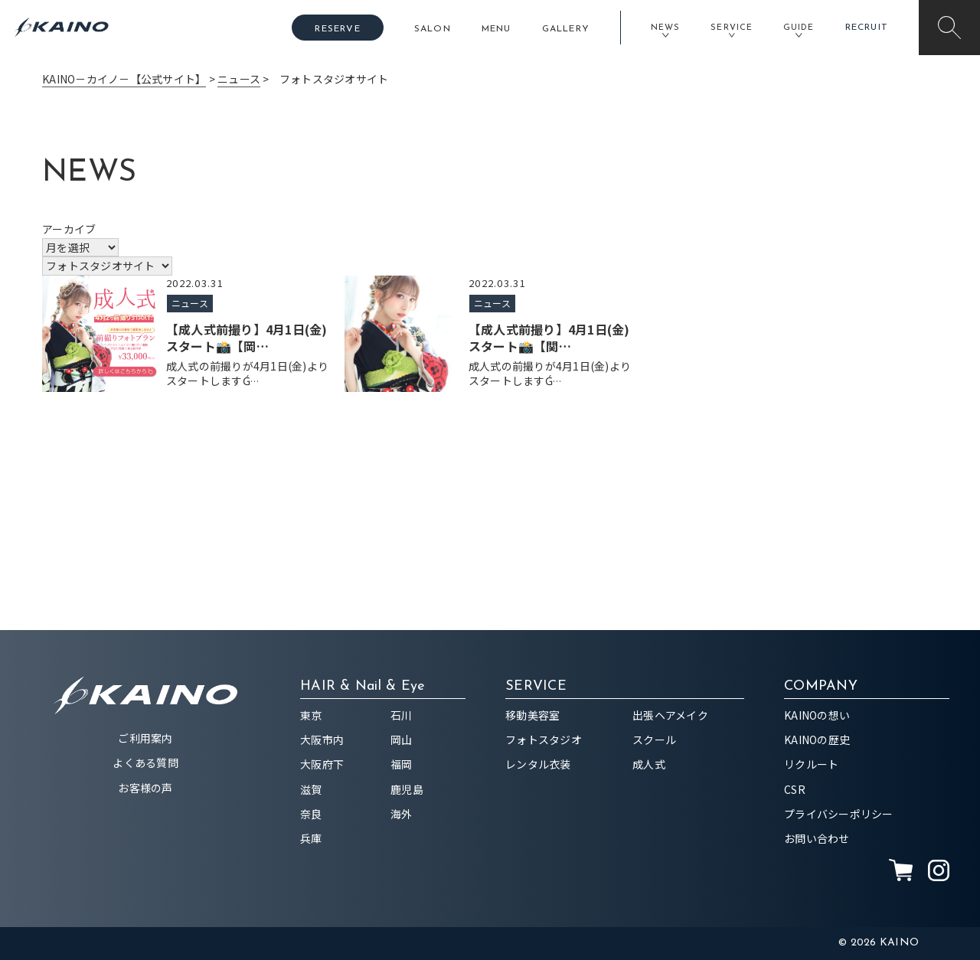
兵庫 (311, 838)
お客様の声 (145, 787)
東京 (311, 715)
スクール (654, 739)
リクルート (811, 764)
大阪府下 (322, 764)
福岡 (401, 764)
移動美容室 (532, 715)
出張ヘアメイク (670, 715)
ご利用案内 (145, 738)
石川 (401, 715)
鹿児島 (406, 789)
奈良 (311, 813)
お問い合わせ (817, 838)
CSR (794, 789)
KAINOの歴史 (817, 739)
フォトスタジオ (543, 739)
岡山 (401, 739)
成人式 (648, 764)
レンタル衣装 (538, 764)
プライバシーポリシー (838, 813)
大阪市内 (322, 739)
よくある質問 (145, 762)
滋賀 (311, 789)
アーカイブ (69, 229)
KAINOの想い (817, 715)
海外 (401, 813)
